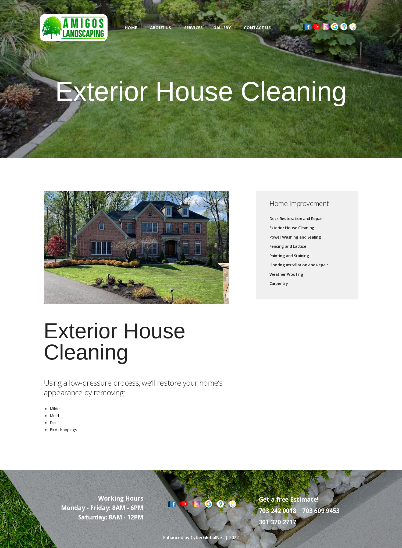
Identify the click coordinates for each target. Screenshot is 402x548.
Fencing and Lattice (287, 246)
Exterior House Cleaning (291, 227)
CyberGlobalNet (207, 537)
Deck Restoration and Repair (296, 218)
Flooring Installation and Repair (298, 264)
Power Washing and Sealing (295, 237)
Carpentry (278, 283)
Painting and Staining (289, 255)
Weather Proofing (286, 274)
